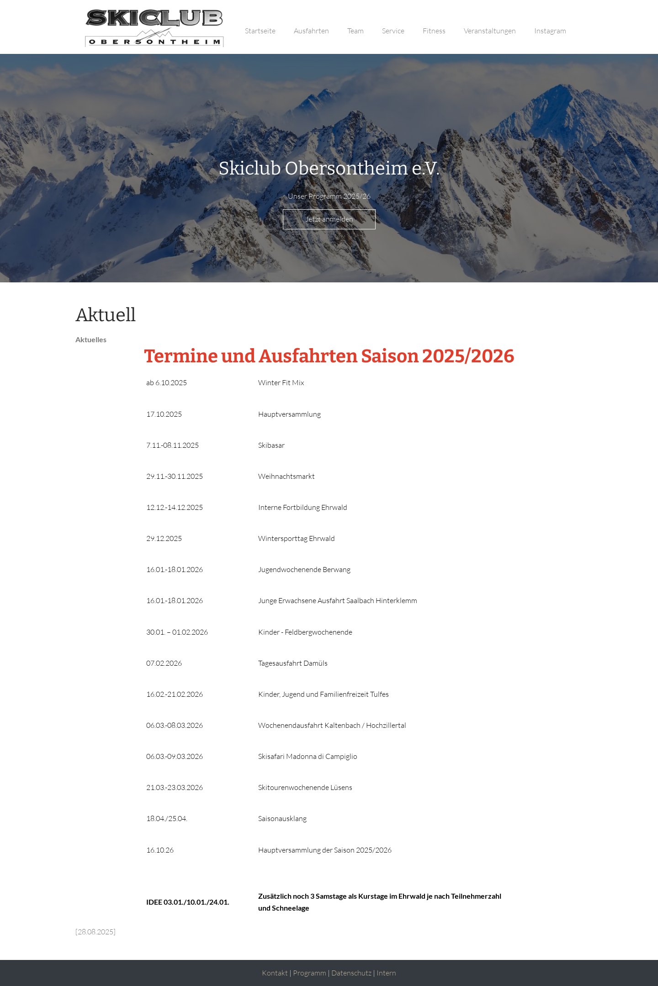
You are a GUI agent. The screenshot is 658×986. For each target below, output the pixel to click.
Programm (309, 972)
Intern (386, 972)
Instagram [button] (550, 30)
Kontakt (275, 972)
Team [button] (355, 30)
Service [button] (393, 30)
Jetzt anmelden (329, 218)
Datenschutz (351, 972)
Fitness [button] (434, 30)
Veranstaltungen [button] (490, 30)
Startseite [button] (260, 30)
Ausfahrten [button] (311, 30)
